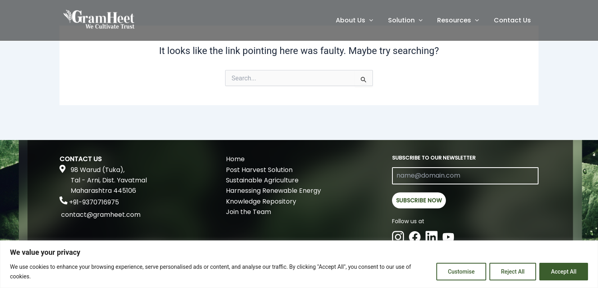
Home (235, 159)
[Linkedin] (432, 237)
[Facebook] (415, 237)
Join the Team (248, 211)
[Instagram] (398, 237)
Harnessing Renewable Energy (273, 190)
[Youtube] (448, 237)
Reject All (513, 271)
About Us (361, 20)
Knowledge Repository (261, 201)
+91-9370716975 (94, 202)
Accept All (563, 271)
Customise (461, 271)
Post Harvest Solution (259, 169)
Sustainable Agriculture (262, 180)
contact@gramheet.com (101, 214)
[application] (376, 20)
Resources (461, 20)
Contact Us (513, 20)
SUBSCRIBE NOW (419, 200)
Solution (410, 20)
